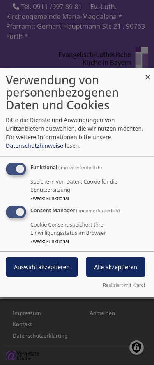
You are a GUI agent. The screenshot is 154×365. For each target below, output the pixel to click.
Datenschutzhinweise (34, 145)
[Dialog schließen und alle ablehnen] (148, 73)
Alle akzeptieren (115, 267)
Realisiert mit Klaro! (124, 285)
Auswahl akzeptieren (42, 267)
